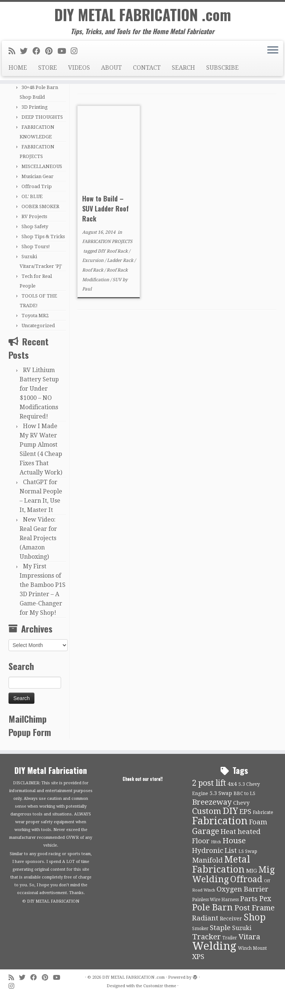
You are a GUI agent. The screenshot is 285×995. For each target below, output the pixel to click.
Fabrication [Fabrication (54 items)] (220, 821)
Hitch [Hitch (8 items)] (216, 842)
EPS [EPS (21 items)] (245, 812)
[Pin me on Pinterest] (51, 51)
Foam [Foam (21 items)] (258, 822)
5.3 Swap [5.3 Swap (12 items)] (220, 793)
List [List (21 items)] (231, 851)
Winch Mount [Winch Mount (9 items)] (252, 948)
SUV (118, 279)
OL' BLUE (32, 196)
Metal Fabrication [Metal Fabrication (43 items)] (221, 864)
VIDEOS (79, 68)
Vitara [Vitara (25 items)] (249, 936)
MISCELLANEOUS (41, 166)
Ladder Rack (120, 260)
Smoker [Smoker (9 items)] (200, 928)
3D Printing (34, 107)
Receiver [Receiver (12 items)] (231, 919)
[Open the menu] (272, 50)
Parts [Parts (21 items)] (249, 899)
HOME (18, 68)
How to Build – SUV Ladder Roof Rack (105, 208)
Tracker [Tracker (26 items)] (206, 936)
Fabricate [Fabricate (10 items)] (263, 812)
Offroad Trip (36, 186)
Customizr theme (159, 985)
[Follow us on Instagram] (76, 51)
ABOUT (111, 68)
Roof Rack (93, 270)
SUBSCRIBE (222, 68)
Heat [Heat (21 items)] (228, 832)
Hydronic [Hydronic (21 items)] (207, 851)
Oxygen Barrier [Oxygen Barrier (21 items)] (242, 889)
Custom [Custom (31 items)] (206, 811)
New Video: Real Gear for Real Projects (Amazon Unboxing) (38, 538)
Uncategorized (38, 325)
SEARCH (183, 68)
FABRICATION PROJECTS (107, 241)
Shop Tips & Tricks (43, 236)
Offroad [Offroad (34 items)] (246, 879)
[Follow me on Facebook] (39, 51)
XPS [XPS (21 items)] (198, 957)
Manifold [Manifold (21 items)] (207, 860)
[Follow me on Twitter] (26, 51)
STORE (47, 68)
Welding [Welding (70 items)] (214, 946)
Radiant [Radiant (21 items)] (205, 918)
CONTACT (147, 68)
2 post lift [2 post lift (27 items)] (209, 783)
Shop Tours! (35, 246)
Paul (87, 289)
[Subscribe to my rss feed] (14, 51)
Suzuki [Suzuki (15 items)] (241, 928)
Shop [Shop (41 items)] (255, 917)
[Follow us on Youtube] (64, 51)
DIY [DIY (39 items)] (230, 811)
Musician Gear (37, 176)
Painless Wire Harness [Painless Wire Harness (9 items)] (215, 899)
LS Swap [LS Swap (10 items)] (247, 851)
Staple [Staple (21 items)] (220, 928)
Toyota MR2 (34, 315)
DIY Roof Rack (113, 251)
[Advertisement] (176, 373)
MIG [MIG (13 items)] (251, 870)
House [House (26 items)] (234, 840)
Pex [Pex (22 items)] (265, 898)
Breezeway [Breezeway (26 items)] (212, 802)
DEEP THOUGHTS (42, 117)
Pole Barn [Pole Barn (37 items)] (212, 907)
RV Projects (34, 216)
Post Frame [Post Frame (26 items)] (254, 907)
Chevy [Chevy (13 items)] (241, 802)
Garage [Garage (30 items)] (205, 831)
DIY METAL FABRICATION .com (142, 15)
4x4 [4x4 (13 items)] (232, 784)
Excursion (93, 260)
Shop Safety (34, 226)
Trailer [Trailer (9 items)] (229, 937)
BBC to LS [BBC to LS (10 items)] (244, 793)
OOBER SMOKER (40, 206)
